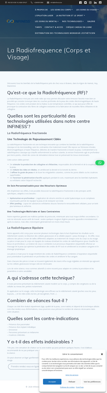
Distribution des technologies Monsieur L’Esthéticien (65, 33)
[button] (102, 354)
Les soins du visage (86, 9)
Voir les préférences (92, 382)
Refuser (72, 382)
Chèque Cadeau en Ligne (79, 27)
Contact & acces (54, 27)
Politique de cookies (67, 387)
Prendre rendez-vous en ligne (25, 366)
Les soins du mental (46, 21)
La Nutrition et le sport (69, 15)
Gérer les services (72, 375)
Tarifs (38, 27)
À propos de (41, 9)
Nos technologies (72, 21)
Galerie (91, 21)
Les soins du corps (61, 9)
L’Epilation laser (44, 15)
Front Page (80, 387)
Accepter (52, 382)
